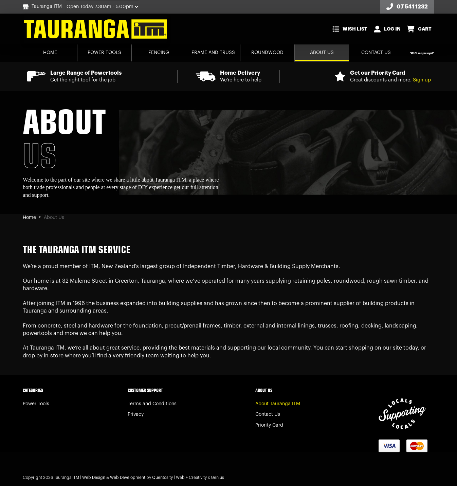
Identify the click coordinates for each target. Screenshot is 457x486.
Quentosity (162, 477)
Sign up (422, 79)
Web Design (93, 477)
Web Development (127, 477)
